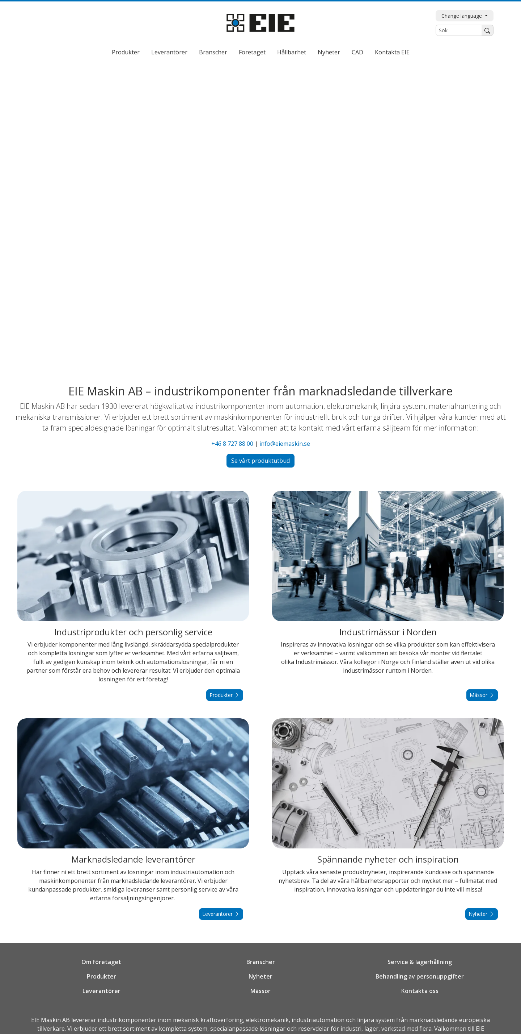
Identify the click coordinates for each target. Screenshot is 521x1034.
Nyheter (329, 52)
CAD (357, 52)
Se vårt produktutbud (260, 461)
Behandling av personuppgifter (420, 976)
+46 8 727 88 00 (232, 444)
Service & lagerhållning (419, 962)
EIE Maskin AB (50, 1020)
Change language (462, 15)
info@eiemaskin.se (284, 444)
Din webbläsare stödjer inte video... (260, 217)
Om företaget (101, 962)
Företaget (252, 52)
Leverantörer (169, 52)
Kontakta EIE (392, 52)
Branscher (213, 52)
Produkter (126, 52)
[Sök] (459, 30)
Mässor (482, 695)
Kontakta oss (420, 991)
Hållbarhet (291, 52)
